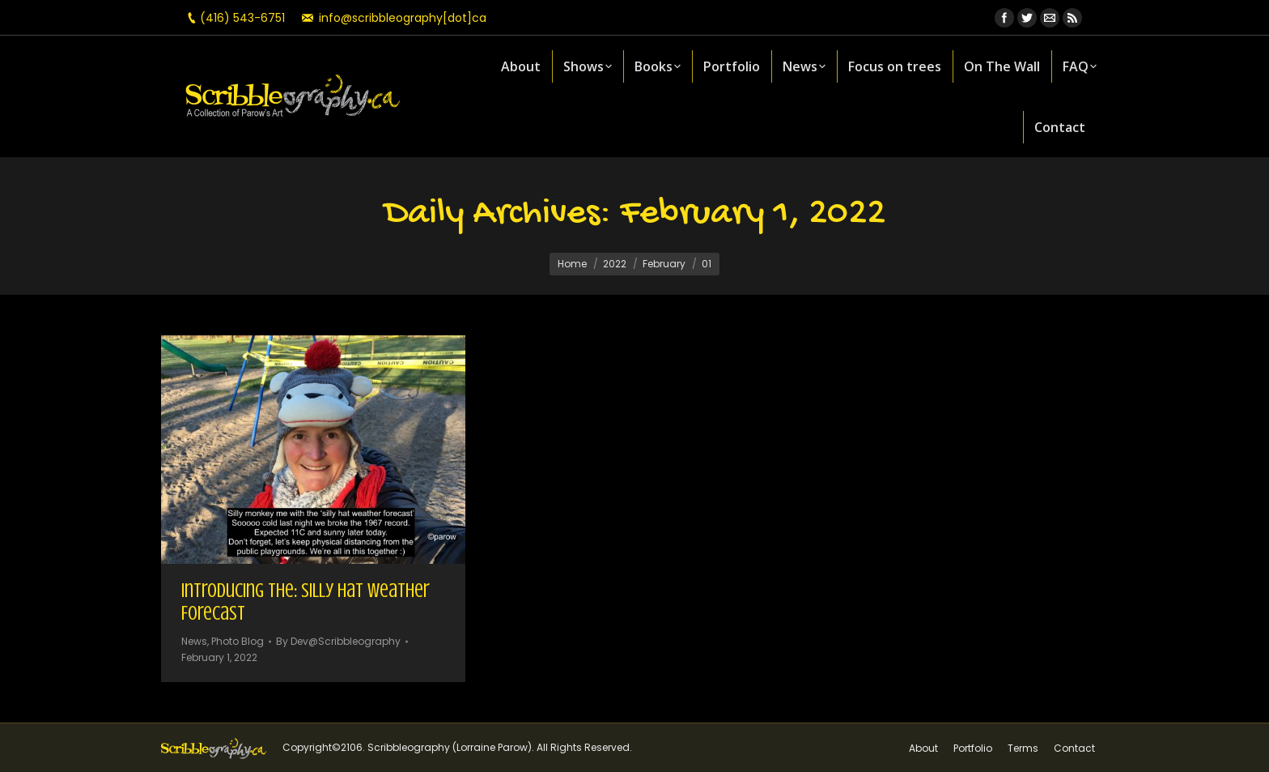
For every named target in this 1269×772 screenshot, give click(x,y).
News (194, 641)
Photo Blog (237, 641)
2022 (614, 264)
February (664, 264)
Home (572, 264)
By (338, 641)
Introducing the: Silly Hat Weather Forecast (305, 602)
